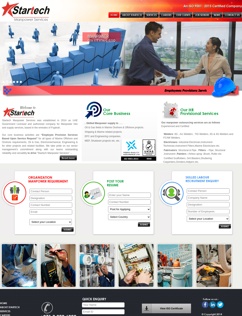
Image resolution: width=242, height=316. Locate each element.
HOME (3, 303)
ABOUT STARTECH (10, 307)
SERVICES (5, 311)
